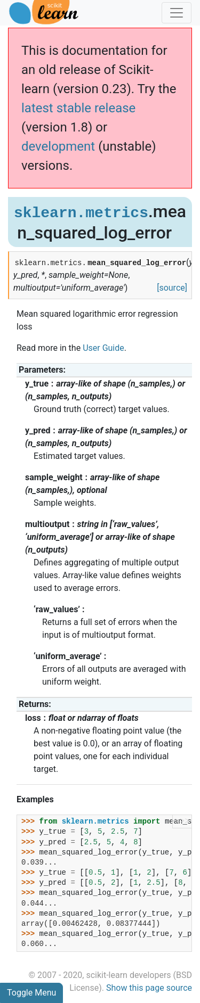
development (58, 146)
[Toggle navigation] (176, 12)
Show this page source (149, 988)
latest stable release (78, 108)
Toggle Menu (31, 993)
